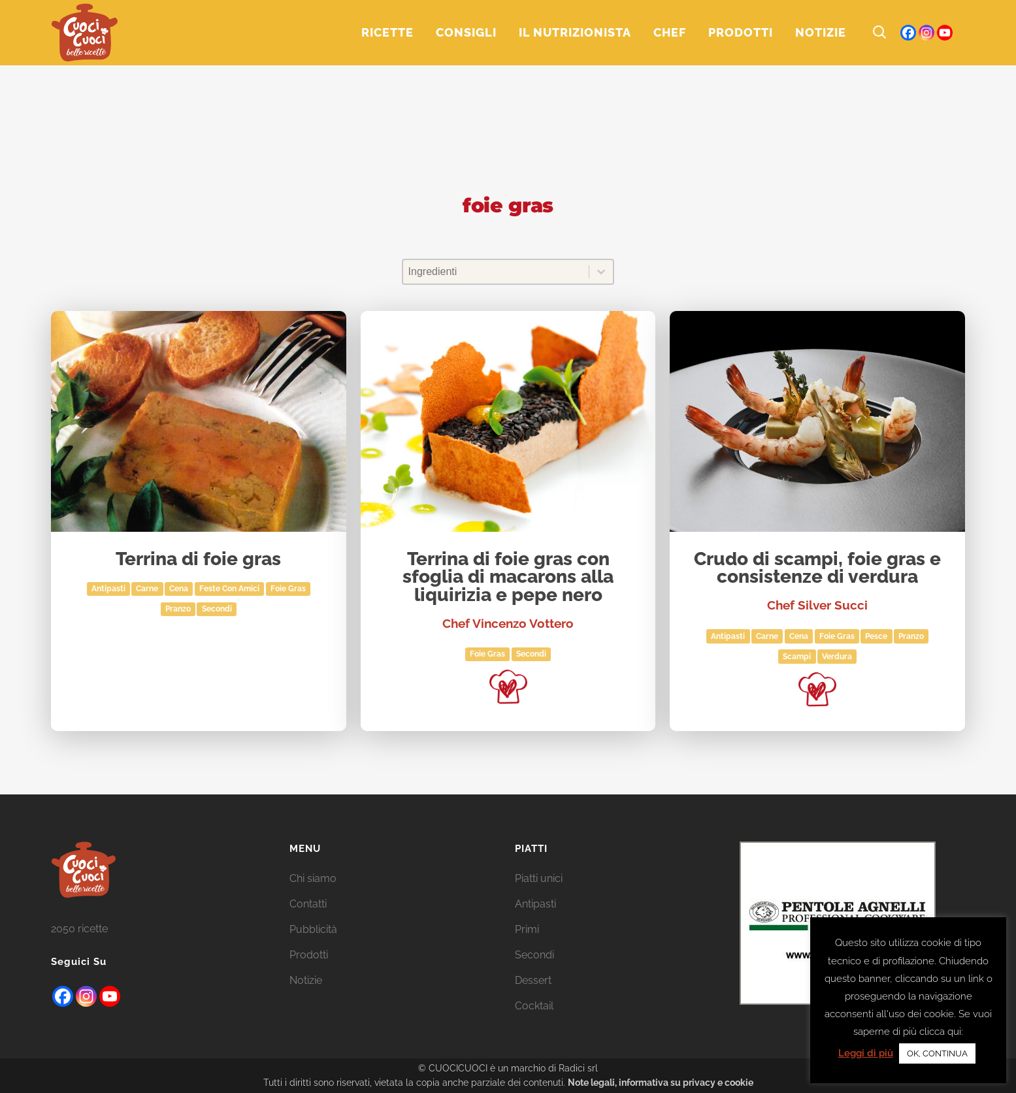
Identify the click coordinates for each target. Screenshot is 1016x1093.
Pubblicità (313, 929)
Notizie (305, 980)
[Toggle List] (601, 272)
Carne (147, 588)
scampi (797, 656)
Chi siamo (312, 878)
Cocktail (534, 1006)
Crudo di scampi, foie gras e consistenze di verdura (817, 568)
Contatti (308, 904)
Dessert (533, 980)
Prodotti (308, 955)
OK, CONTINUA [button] (937, 1053)
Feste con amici (229, 588)
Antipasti (108, 588)
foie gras (288, 588)
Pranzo (178, 608)
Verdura (837, 656)
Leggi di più (865, 1053)
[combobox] (496, 272)
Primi (527, 929)
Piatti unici (539, 878)
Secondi (217, 608)
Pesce (876, 636)
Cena (178, 588)
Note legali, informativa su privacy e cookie (660, 1082)
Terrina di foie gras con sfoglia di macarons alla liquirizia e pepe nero (508, 577)
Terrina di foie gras (198, 559)
